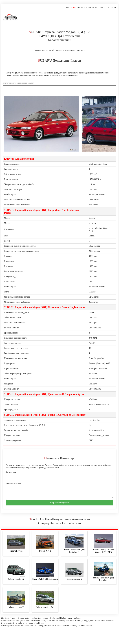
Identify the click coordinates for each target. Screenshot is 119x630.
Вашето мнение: (13, 483)
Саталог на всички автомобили (15, 83)
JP (115, 7)
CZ (105, 7)
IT (98, 7)
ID (112, 7)
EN (67, 7)
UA (85, 7)
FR (82, 7)
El (96, 7)
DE (101, 7)
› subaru (31, 83)
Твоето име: (11, 472)
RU (78, 7)
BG (74, 7)
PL (109, 7)
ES (93, 7)
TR (71, 7)
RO (89, 7)
